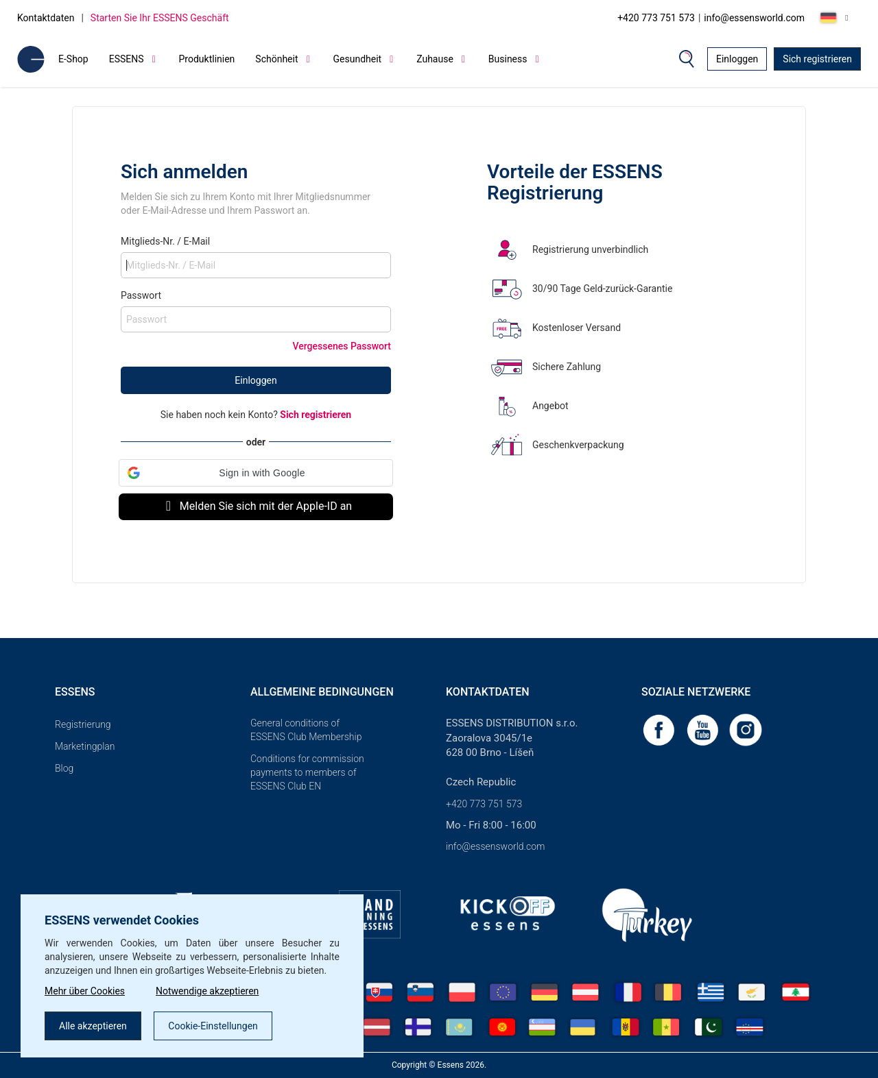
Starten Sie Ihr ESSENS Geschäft (160, 17)
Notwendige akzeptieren (207, 990)
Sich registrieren (817, 58)
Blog (64, 768)
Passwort (141, 295)
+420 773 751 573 (656, 17)
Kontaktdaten (45, 17)
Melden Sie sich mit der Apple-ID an (256, 506)
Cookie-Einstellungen (212, 1025)
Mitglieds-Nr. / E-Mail (165, 241)
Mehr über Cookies (85, 990)
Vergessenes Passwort (342, 346)
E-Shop (73, 58)
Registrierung (83, 724)
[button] (256, 473)
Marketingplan (85, 746)
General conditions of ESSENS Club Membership (305, 730)
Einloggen (737, 58)
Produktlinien (207, 58)
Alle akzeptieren (93, 1025)
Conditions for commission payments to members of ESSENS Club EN (307, 772)
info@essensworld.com (754, 17)
